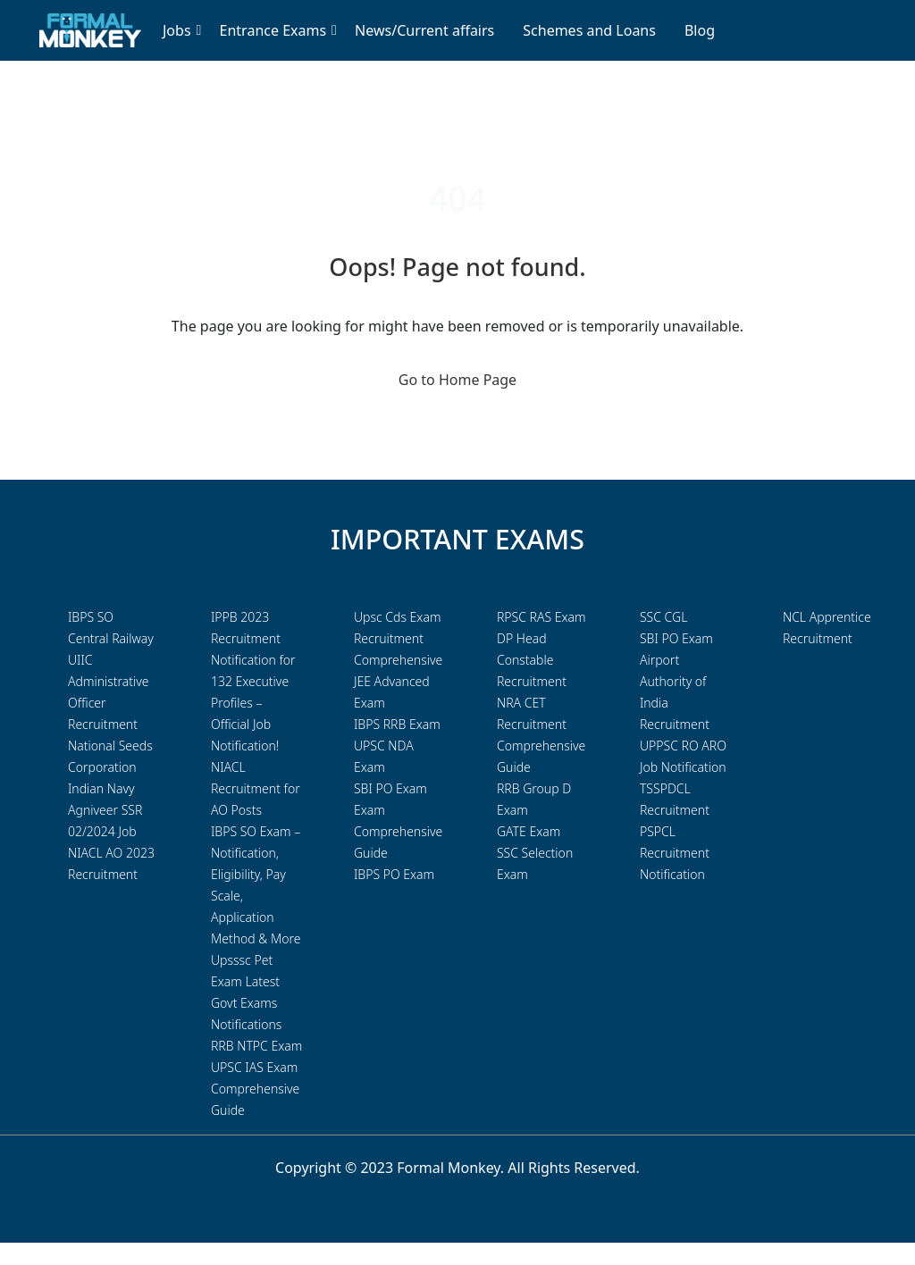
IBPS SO (90, 616)
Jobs (177, 30)
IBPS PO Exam (394, 874)
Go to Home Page (457, 380)
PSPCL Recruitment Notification (674, 853)
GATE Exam (528, 831)
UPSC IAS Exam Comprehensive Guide (255, 1088)
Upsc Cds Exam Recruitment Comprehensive (398, 638)
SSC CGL (663, 616)
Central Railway (111, 638)
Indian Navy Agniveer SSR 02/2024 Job (105, 810)
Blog (699, 30)
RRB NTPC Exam (256, 1045)
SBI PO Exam (676, 638)
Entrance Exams (273, 30)
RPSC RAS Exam (541, 616)
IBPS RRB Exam (397, 724)
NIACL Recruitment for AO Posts (255, 788)
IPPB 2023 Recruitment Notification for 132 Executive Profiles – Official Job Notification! (253, 681)
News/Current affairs (424, 30)
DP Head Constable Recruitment (532, 660)
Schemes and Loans (589, 30)
